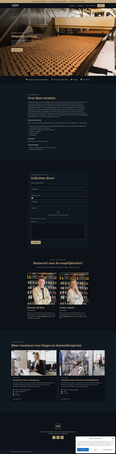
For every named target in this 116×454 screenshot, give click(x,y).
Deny (95, 449)
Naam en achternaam (37, 190)
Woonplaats (34, 196)
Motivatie (33, 228)
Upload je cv (34, 215)
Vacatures (72, 5)
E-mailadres (34, 208)
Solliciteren (80, 5)
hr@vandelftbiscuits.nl (44, 323)
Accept (83, 449)
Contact (101, 5)
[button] (113, 438)
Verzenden (36, 249)
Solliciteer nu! (17, 50)
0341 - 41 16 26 (34, 325)
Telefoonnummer (35, 202)
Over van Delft (90, 5)
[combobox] (32, 205)
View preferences (108, 449)
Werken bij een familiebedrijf (39, 1)
